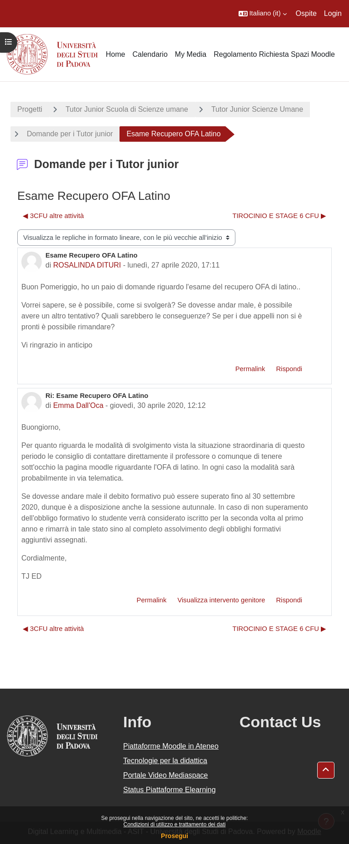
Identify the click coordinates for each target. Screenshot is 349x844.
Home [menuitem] (115, 54)
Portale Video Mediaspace (165, 775)
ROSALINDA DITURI (87, 265)
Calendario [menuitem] (149, 54)
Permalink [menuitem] (250, 368)
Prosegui (174, 835)
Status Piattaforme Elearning (169, 790)
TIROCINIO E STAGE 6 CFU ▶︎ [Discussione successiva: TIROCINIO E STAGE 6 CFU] (279, 215)
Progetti (29, 109)
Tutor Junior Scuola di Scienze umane (126, 109)
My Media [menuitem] (190, 54)
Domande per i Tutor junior (70, 134)
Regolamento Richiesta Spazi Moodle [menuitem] (274, 54)
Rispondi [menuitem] (289, 368)
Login (333, 13)
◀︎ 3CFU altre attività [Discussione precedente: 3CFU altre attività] (53, 215)
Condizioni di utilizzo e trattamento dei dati (175, 824)
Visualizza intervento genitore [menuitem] (221, 600)
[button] (262, 13)
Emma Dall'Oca (78, 405)
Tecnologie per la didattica (165, 761)
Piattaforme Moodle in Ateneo (171, 746)
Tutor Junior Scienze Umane (257, 109)
